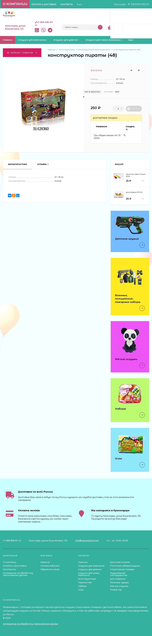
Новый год (116, 589)
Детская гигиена (120, 562)
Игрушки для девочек (90, 569)
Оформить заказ (50, 569)
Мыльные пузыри (119, 582)
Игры (81, 589)
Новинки (83, 562)
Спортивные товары (122, 569)
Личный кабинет (50, 565)
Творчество (85, 582)
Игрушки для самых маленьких (89, 574)
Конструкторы (87, 579)
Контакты (66, 4)
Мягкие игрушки (119, 586)
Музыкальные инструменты (118, 574)
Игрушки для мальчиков (91, 565)
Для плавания (117, 579)
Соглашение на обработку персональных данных (18, 574)
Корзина (45, 562)
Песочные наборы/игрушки (125, 565)
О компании (15, 4)
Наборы (82, 586)
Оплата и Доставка (43, 4)
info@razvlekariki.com (87, 540)
